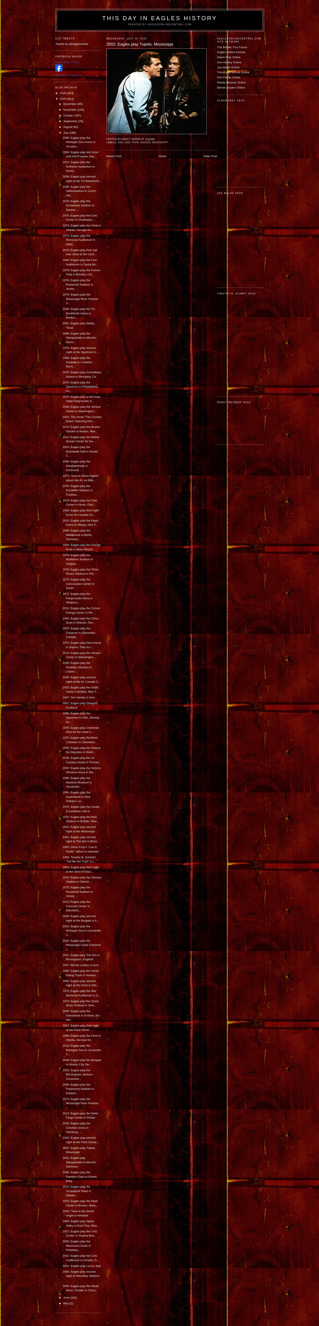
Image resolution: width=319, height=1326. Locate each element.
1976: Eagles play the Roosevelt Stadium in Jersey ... (77, 284)
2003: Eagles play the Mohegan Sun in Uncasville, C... (81, 931)
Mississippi (160, 142)
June (66, 1297)
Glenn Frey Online (229, 57)
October (68, 115)
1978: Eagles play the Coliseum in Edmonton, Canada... (78, 633)
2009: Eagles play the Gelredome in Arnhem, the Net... (80, 1015)
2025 (63, 99)
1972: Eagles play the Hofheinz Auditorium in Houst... (78, 166)
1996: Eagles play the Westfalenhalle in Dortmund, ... (76, 466)
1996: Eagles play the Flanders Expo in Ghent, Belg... (79, 1177)
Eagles (145, 142)
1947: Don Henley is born (78, 697)
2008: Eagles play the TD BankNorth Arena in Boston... (78, 313)
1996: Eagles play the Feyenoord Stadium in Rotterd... (78, 1089)
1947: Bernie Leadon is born (80, 965)
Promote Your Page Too (68, 75)
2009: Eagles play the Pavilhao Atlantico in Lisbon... (76, 667)
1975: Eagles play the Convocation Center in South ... (78, 584)
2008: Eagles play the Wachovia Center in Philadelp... (76, 1246)
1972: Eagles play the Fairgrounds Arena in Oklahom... (77, 598)
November (70, 109)
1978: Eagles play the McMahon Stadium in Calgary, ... (77, 559)
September (70, 121)
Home (162, 156)
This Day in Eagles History (159, 18)
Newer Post (113, 156)
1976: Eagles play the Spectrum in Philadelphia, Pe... (80, 387)
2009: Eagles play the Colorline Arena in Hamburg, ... (76, 1128)
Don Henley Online (229, 62)
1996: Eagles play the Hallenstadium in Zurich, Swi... (79, 191)
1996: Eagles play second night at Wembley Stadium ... (80, 1276)
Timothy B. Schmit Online (233, 72)
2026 (63, 93)
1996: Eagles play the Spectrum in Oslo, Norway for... (80, 718)
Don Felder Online (229, 77)
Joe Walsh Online (228, 67)
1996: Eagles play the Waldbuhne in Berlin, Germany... (77, 535)
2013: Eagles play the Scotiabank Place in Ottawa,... (76, 1191)
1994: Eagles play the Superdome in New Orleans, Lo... (76, 797)
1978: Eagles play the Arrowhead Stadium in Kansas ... (78, 205)
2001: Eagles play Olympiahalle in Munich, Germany (79, 1162)
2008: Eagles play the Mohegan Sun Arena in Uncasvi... (78, 142)
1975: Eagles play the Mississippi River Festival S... (80, 299)
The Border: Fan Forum (232, 47)
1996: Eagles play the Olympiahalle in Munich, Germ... (79, 338)
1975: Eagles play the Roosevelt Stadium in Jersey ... (77, 892)
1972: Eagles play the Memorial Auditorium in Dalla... (78, 240)
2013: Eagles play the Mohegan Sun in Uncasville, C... (81, 1050)
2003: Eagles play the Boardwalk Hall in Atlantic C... (80, 451)
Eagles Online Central (231, 52)
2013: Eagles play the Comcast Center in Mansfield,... (76, 906)
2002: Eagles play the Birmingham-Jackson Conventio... (77, 1075)
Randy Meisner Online (231, 82)
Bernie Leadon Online (231, 87)
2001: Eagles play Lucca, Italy (81, 1266)
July (66, 132)
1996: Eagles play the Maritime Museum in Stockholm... (77, 782)
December (70, 104)
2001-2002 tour (128, 142)
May (66, 1303)
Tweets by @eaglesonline (71, 44)
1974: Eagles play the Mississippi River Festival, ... (80, 1103)
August (68, 127)
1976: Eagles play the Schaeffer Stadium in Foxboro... (77, 490)
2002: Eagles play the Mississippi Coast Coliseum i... (81, 945)
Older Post (210, 156)
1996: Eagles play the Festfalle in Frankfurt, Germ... (77, 362)
